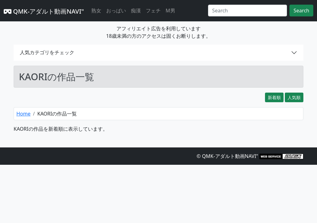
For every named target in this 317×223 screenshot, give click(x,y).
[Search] (247, 10)
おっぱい (116, 10)
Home (23, 113)
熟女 (96, 10)
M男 (170, 10)
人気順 (294, 97)
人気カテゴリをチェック (47, 52)
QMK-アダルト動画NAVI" (44, 11)
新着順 (274, 97)
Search (301, 10)
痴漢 (136, 10)
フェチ (153, 10)
